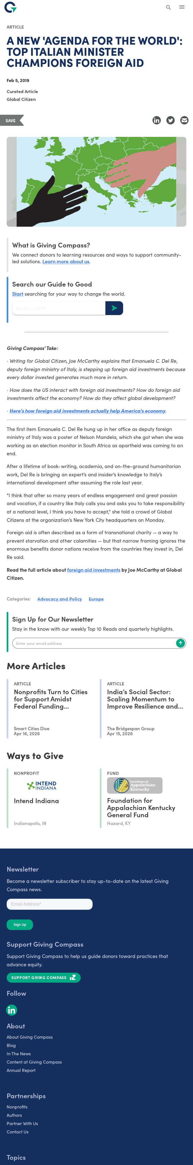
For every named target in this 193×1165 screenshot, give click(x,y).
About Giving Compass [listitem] (30, 1037)
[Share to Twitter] (170, 120)
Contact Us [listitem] (18, 1131)
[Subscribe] (180, 643)
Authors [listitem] (14, 1115)
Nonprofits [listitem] (17, 1106)
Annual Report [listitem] (21, 1070)
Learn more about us (65, 261)
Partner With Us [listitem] (22, 1123)
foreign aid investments (93, 569)
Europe (96, 599)
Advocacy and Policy (59, 599)
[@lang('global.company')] (10, 7)
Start (17, 293)
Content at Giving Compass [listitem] (34, 1062)
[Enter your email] (99, 643)
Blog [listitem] (11, 1045)
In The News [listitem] (19, 1053)
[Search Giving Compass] (168, 7)
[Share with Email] (184, 120)
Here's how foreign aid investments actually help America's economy (87, 410)
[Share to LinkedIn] (157, 120)
